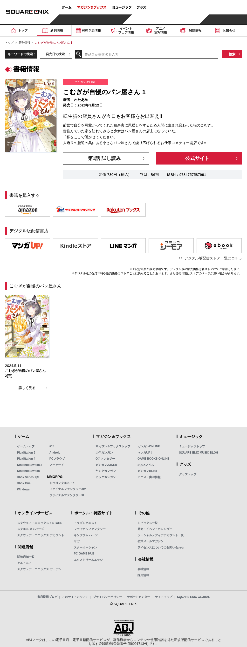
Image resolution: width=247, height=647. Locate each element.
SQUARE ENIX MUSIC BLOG (198, 452)
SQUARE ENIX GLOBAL (193, 597)
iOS (52, 446)
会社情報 (143, 569)
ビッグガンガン (106, 477)
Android (55, 452)
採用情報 (143, 575)
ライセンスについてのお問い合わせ (160, 547)
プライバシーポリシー (107, 597)
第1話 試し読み (104, 158)
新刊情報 (24, 42)
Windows (23, 489)
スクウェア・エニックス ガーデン (39, 569)
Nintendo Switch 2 (29, 465)
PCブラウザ (57, 458)
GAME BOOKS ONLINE (153, 458)
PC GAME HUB (84, 553)
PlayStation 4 (26, 458)
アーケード (56, 465)
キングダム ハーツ (86, 535)
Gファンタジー (105, 458)
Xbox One (24, 483)
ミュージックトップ (192, 446)
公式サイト (197, 158)
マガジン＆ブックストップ (113, 446)
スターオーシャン (85, 547)
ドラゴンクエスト (85, 523)
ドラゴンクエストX (62, 483)
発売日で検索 (55, 54)
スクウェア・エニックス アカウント (40, 535)
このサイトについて (75, 597)
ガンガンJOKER (106, 465)
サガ (77, 541)
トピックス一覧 (147, 523)
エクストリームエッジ (88, 559)
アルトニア (24, 563)
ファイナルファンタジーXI (66, 495)
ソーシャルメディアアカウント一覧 (160, 535)
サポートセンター (138, 597)
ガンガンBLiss (147, 471)
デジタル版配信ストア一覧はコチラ (213, 258)
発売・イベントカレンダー (154, 529)
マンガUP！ (145, 452)
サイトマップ (163, 597)
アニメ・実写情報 (149, 477)
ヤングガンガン (106, 471)
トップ (9, 42)
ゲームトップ (25, 446)
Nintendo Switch (28, 471)
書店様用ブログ (47, 597)
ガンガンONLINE (148, 446)
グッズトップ (187, 474)
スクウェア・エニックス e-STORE (39, 523)
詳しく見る (27, 388)
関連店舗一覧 (25, 557)
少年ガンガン (104, 452)
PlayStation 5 (26, 452)
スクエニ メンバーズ (30, 529)
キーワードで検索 (20, 54)
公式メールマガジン (150, 541)
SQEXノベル (145, 465)
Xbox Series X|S (28, 477)
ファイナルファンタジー (90, 529)
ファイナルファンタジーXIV (67, 489)
